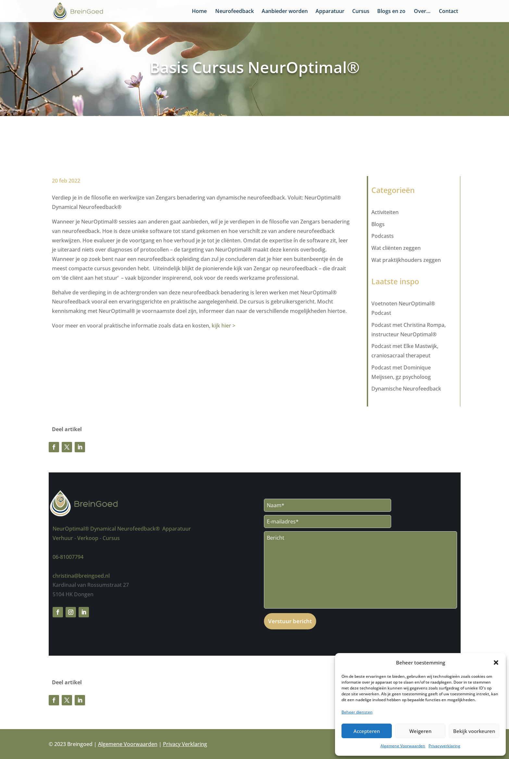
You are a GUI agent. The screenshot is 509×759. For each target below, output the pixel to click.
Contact (448, 12)
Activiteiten (385, 212)
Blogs (378, 224)
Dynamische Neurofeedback (406, 388)
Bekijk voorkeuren (474, 731)
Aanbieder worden (285, 12)
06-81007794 (68, 556)
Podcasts (382, 235)
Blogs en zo (391, 12)
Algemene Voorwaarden (402, 746)
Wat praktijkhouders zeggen (406, 260)
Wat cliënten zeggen (396, 247)
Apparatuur (330, 12)
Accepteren (367, 731)
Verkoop (87, 538)
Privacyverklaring (444, 746)
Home (199, 12)
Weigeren (420, 731)
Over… (422, 12)
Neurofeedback (234, 12)
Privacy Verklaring (185, 744)
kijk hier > (223, 325)
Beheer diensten (357, 712)
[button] (496, 662)
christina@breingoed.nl (81, 575)
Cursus (360, 12)
